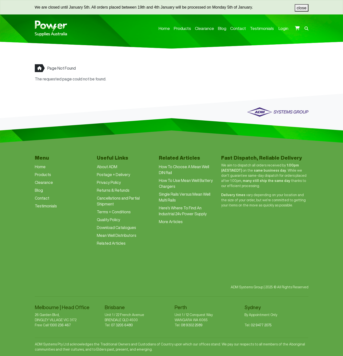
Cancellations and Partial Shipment (118, 201)
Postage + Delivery (113, 175)
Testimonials (262, 28)
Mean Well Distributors (116, 235)
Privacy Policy (109, 182)
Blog (222, 28)
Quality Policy (108, 220)
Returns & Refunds (113, 190)
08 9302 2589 (192, 325)
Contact (238, 28)
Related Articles (111, 243)
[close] (301, 8)
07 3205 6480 (122, 325)
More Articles (171, 222)
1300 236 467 (60, 325)
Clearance (204, 28)
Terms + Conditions (114, 212)
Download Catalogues (116, 227)
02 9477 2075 (261, 325)
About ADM (107, 167)
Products (182, 28)
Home (164, 28)
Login (283, 28)
